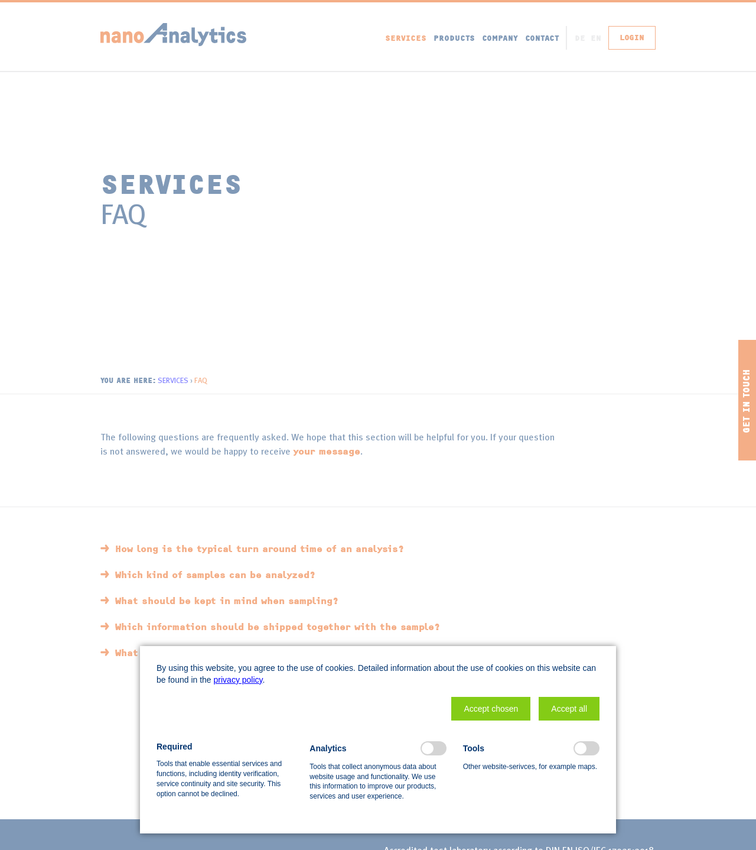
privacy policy (238, 679)
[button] (490, 709)
